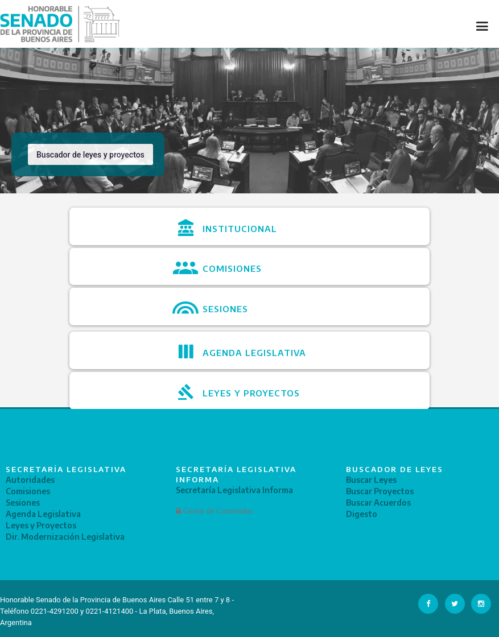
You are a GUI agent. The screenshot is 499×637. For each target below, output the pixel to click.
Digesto (361, 514)
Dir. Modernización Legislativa (65, 536)
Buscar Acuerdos (378, 502)
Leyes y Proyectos (41, 525)
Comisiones (28, 491)
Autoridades (30, 480)
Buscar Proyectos (380, 491)
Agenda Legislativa (43, 514)
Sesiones (23, 502)
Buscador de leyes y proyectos (90, 154)
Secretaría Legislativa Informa (234, 490)
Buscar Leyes (371, 480)
